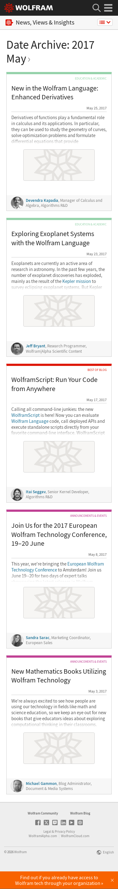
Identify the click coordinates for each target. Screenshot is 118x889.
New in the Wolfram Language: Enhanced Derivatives (54, 93)
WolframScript (25, 415)
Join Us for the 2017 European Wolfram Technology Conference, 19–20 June (59, 534)
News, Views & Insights (39, 22)
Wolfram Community (43, 830)
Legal (47, 849)
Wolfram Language (29, 421)
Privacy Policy (65, 849)
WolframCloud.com (75, 853)
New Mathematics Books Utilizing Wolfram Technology (58, 676)
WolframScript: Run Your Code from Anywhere (54, 384)
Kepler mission (76, 281)
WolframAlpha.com (43, 853)
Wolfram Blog (80, 830)
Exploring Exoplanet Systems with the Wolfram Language (52, 238)
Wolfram (20, 869)
